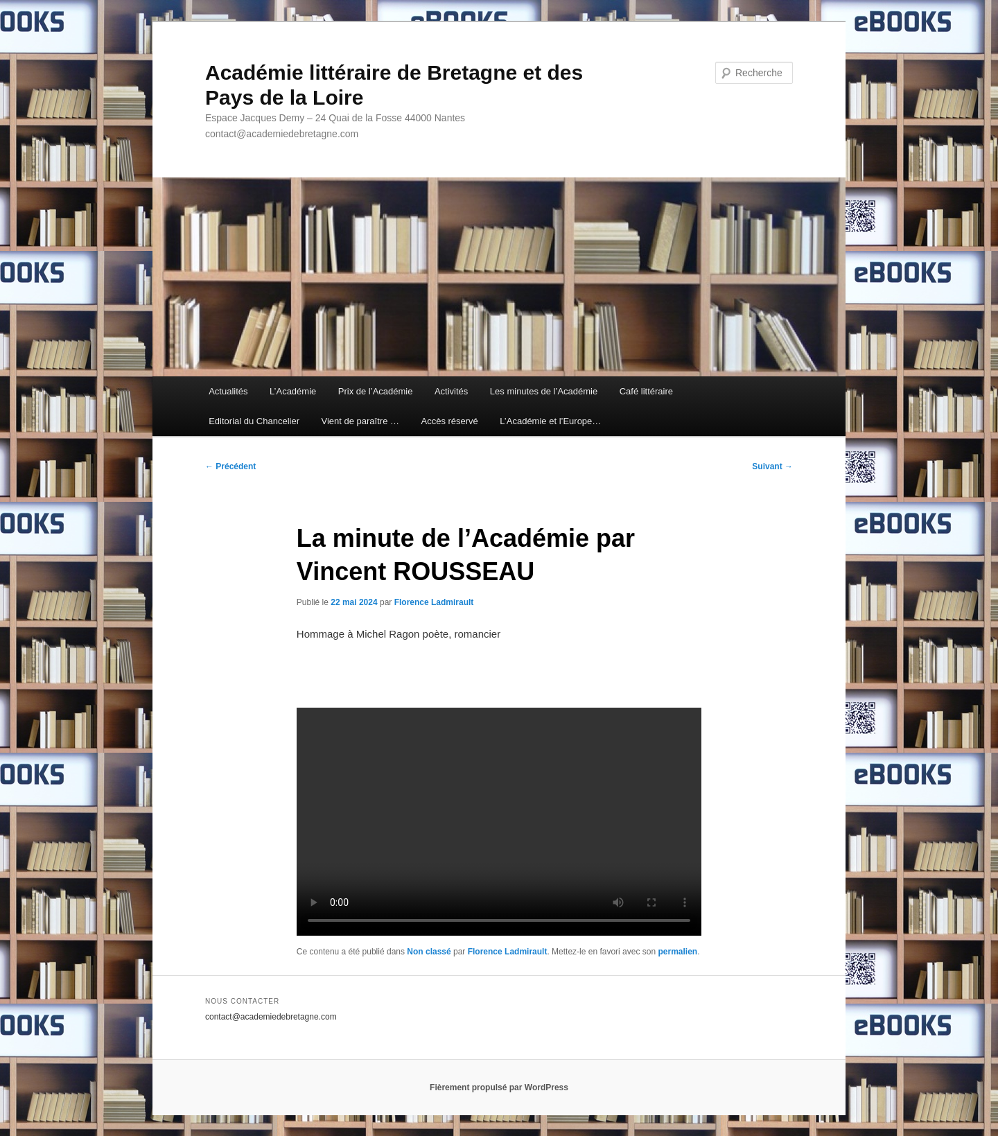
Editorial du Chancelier (254, 421)
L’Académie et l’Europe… (550, 421)
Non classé (428, 951)
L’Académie (293, 391)
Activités (451, 391)
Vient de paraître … (360, 421)
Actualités (228, 391)
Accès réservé (449, 421)
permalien (677, 951)
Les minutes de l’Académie (543, 391)
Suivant (772, 466)
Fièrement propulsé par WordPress (499, 1087)
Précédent (230, 466)
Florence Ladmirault (434, 602)
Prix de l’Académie (375, 391)
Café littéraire (646, 391)
